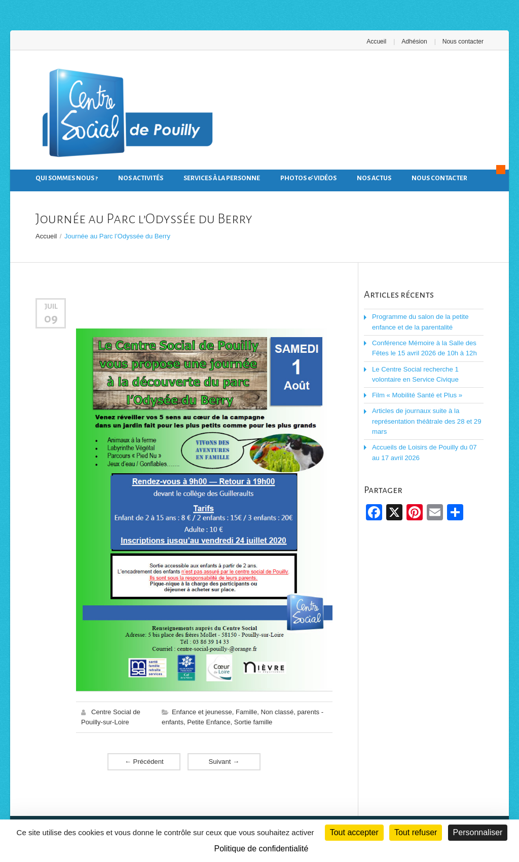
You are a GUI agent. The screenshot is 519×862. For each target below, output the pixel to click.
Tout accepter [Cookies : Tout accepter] (354, 832)
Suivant (224, 761)
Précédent (144, 761)
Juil (51, 306)
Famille (245, 711)
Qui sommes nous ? (66, 178)
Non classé (276, 711)
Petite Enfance (208, 721)
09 (51, 317)
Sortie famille (253, 721)
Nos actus (374, 178)
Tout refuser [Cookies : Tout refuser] (415, 832)
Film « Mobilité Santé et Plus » (416, 394)
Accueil (377, 41)
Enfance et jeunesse (202, 711)
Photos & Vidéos (308, 178)
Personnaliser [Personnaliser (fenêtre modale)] (478, 832)
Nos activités (140, 178)
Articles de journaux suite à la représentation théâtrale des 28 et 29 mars (425, 420)
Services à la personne (221, 178)
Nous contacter (463, 41)
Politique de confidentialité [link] (261, 848)
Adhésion (414, 41)
